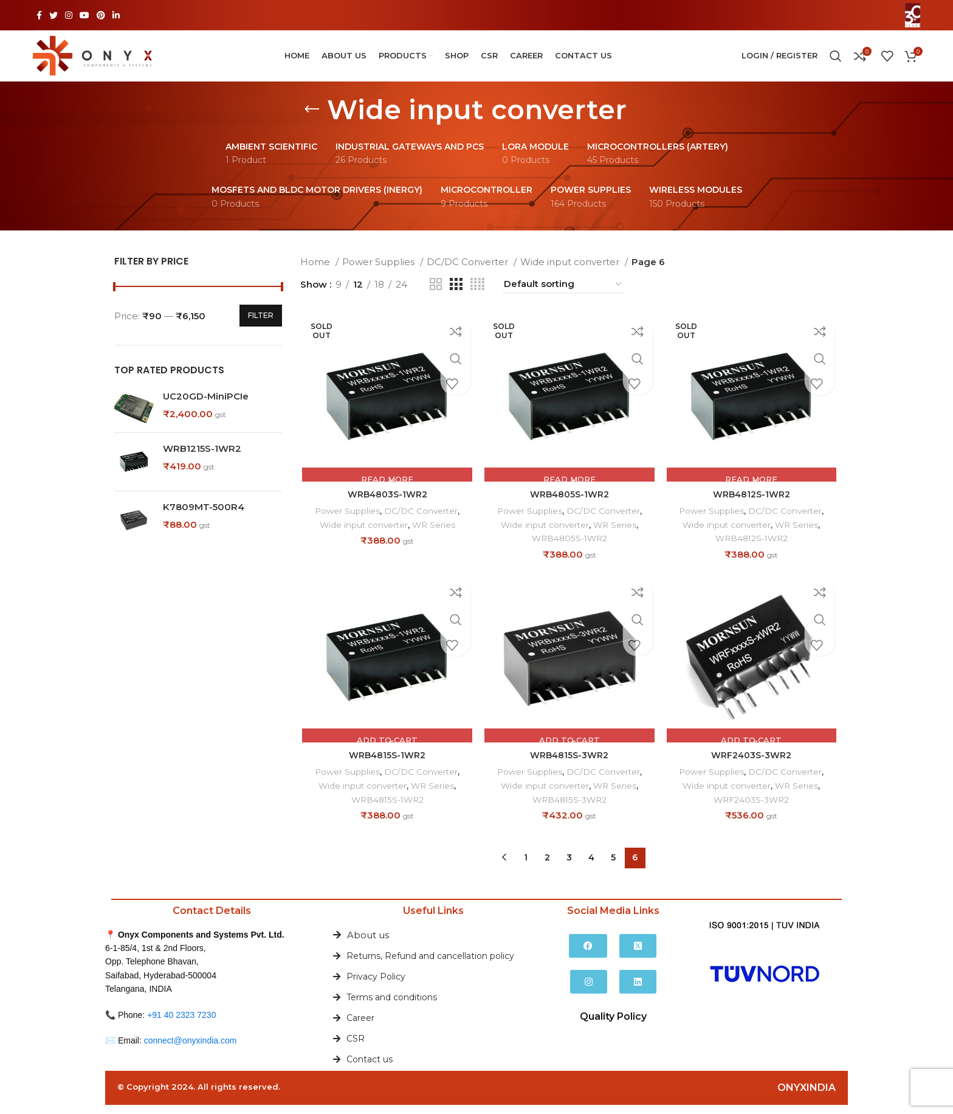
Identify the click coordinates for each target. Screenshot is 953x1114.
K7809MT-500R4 (203, 518)
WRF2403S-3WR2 (752, 769)
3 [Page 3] (569, 867)
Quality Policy (613, 1025)
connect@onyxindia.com (190, 1049)
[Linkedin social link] (116, 15)
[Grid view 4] (477, 296)
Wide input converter (571, 273)
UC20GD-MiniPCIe (206, 407)
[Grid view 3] (456, 296)
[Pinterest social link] (101, 15)
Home (316, 273)
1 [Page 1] (526, 867)
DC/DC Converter (469, 273)
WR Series (435, 537)
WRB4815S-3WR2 (569, 769)
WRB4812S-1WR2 (753, 507)
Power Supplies (379, 273)
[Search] (836, 62)
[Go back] (312, 121)
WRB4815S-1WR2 (386, 769)
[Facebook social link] (39, 15)
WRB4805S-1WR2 (569, 507)
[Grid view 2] (436, 296)
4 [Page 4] (591, 867)
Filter (261, 326)
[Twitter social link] (53, 15)
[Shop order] (563, 296)
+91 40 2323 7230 (181, 1024)
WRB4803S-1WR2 (385, 507)
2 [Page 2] (547, 867)
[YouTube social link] (84, 15)
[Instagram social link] (68, 15)
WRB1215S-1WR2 (202, 460)
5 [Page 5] (613, 867)
